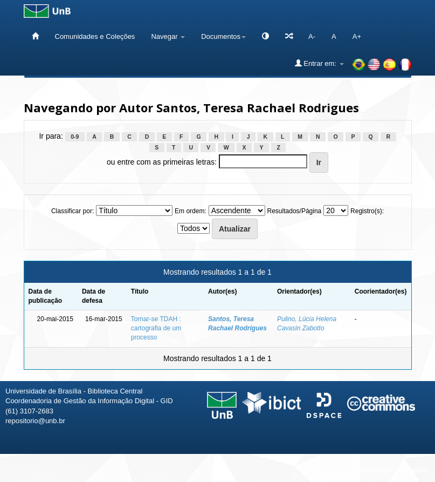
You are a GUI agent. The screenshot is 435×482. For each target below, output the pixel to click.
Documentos (223, 36)
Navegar (168, 36)
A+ (357, 36)
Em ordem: (190, 211)
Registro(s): (367, 211)
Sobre (417, 470)
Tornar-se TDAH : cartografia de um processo (156, 328)
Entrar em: (319, 63)
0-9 (75, 136)
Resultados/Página (294, 211)
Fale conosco (371, 470)
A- (311, 36)
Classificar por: (72, 211)
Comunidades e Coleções (95, 36)
